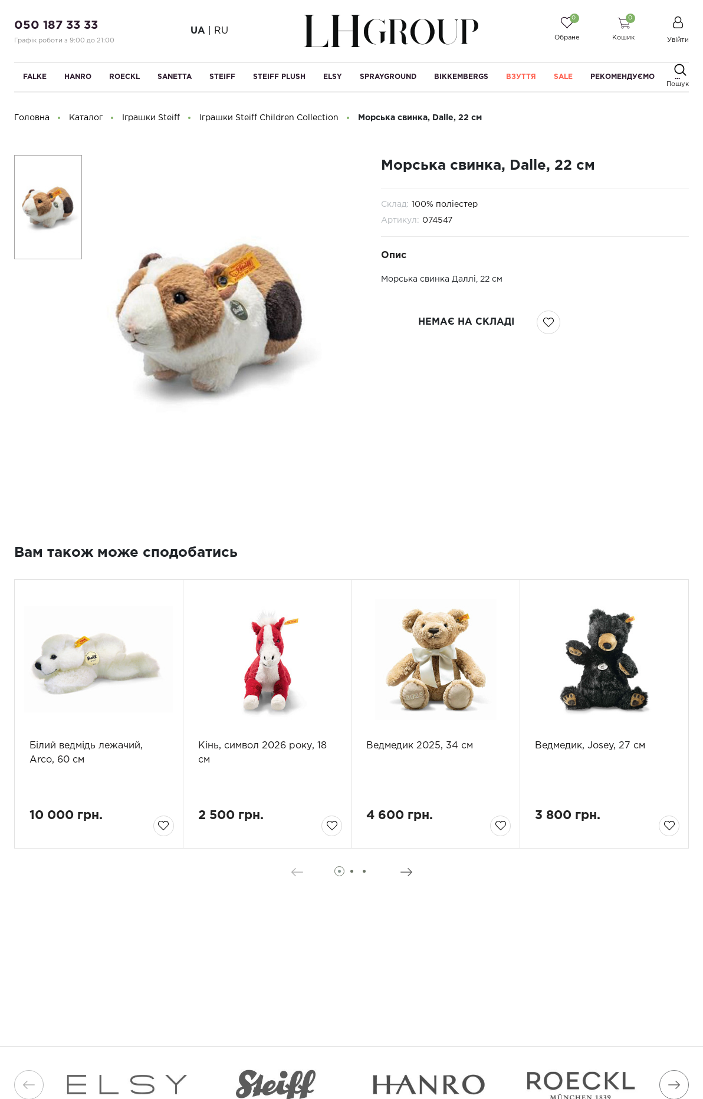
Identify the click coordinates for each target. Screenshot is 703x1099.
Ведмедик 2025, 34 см (419, 745)
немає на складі (466, 322)
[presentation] (297, 872)
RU (221, 31)
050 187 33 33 (56, 25)
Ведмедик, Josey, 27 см (590, 745)
